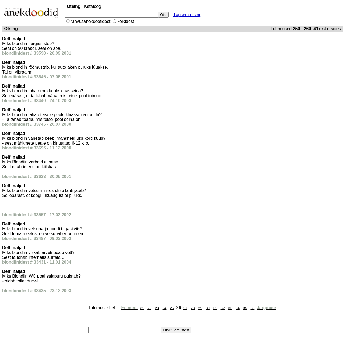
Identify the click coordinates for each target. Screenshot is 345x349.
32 (223, 308)
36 (252, 308)
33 (230, 308)
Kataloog (92, 6)
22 (149, 308)
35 (245, 308)
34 (238, 308)
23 (157, 308)
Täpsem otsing (187, 14)
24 (165, 308)
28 (193, 308)
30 (208, 308)
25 (172, 308)
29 (200, 308)
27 (185, 308)
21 (142, 308)
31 (215, 308)
